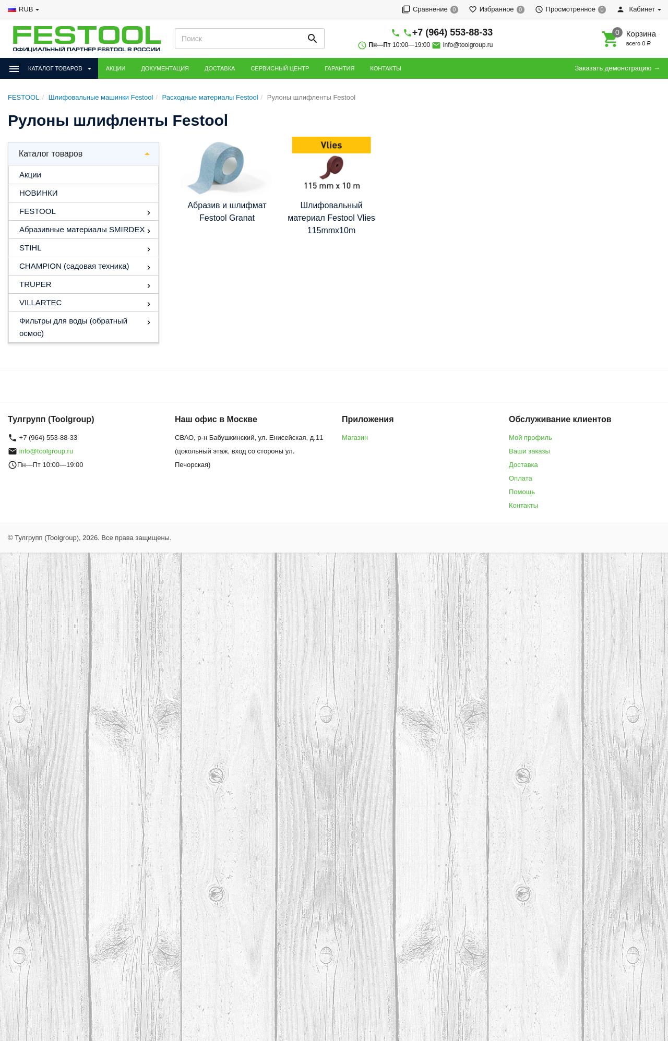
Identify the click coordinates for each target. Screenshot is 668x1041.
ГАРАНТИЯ (339, 68)
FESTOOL (37, 211)
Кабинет (635, 9)
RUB (26, 9)
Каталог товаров (50, 153)
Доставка (523, 465)
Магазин (355, 437)
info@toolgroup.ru (468, 45)
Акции (30, 174)
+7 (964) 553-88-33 (452, 32)
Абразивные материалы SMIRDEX (82, 229)
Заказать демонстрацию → (617, 68)
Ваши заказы (529, 451)
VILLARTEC (40, 302)
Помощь (522, 492)
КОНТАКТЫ (385, 68)
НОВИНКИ (38, 192)
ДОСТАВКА (220, 68)
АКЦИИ (116, 68)
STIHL (30, 247)
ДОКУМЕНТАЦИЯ (165, 68)
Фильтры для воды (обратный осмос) (73, 327)
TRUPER (35, 284)
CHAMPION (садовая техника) (74, 265)
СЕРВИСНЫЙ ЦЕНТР (279, 68)
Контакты (523, 505)
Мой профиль (530, 437)
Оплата (520, 478)
